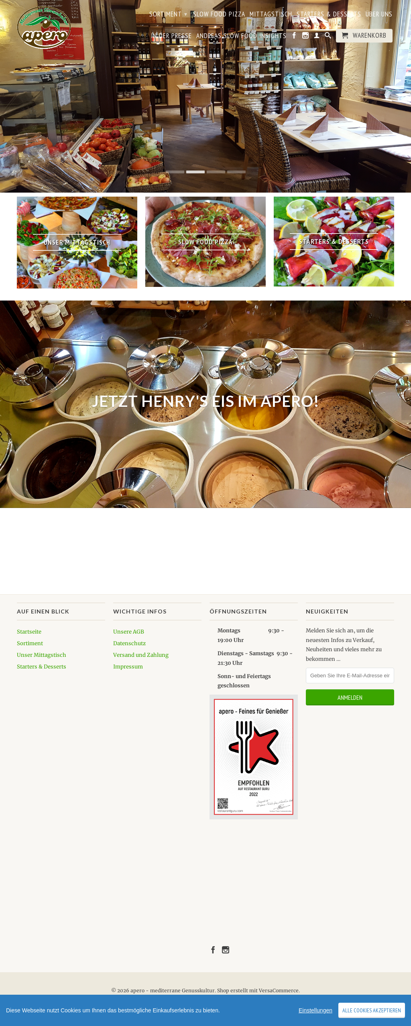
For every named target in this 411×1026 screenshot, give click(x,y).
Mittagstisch (271, 14)
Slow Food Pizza (219, 14)
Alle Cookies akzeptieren (371, 1010)
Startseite (29, 631)
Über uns (379, 14)
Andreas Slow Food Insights (241, 36)
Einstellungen (315, 1010)
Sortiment (168, 14)
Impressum (128, 666)
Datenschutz (129, 643)
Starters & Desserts (329, 14)
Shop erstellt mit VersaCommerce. (258, 990)
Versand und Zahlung (141, 655)
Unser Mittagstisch (41, 655)
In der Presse (171, 36)
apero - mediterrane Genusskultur (172, 990)
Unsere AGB (128, 631)
